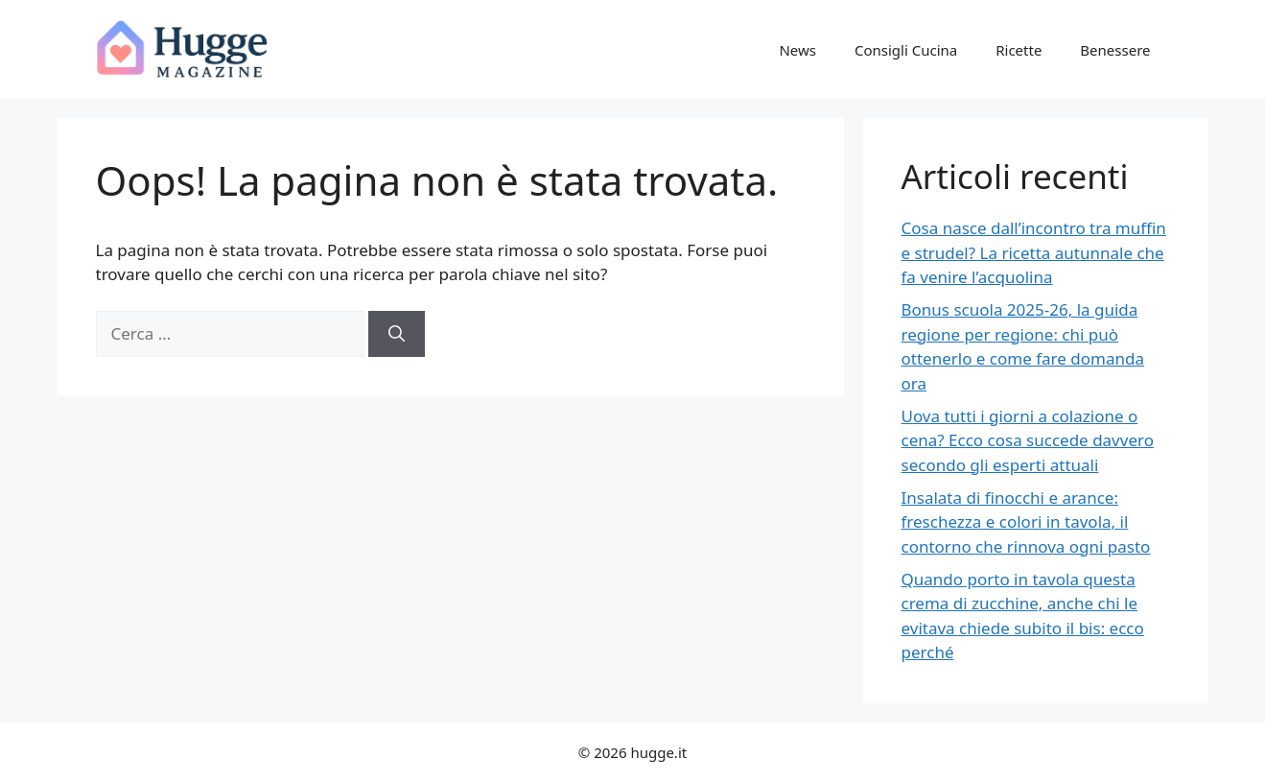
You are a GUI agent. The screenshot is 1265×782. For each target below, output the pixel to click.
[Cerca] (396, 334)
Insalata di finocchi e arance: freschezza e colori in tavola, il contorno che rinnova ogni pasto (1026, 521)
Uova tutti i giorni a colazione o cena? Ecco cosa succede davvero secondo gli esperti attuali (1028, 440)
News (797, 49)
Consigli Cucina (906, 49)
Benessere (1115, 49)
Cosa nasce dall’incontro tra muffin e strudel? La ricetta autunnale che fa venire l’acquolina (1034, 252)
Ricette (1019, 49)
